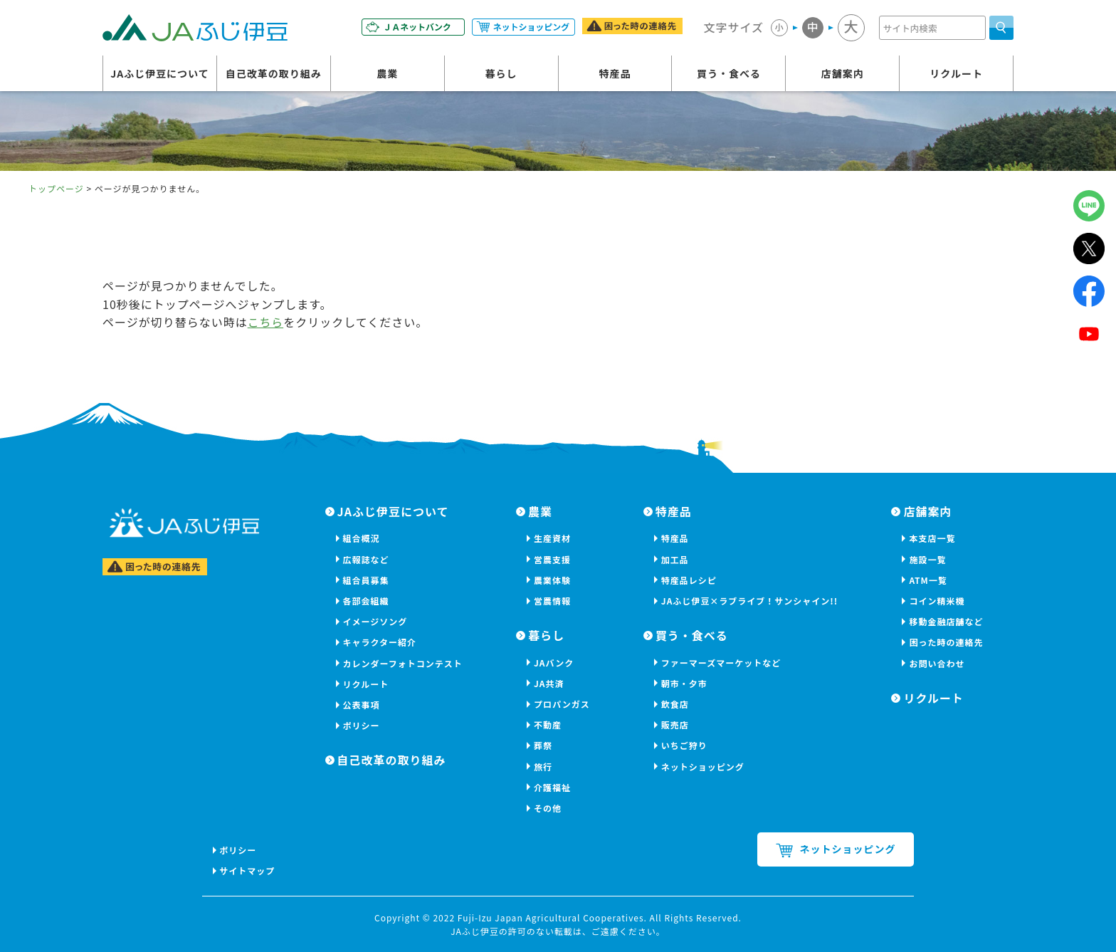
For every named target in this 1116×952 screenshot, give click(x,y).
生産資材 (552, 538)
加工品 (675, 559)
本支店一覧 (932, 538)
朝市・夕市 (684, 683)
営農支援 (552, 559)
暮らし (501, 73)
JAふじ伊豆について (159, 73)
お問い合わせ (936, 663)
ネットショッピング (702, 766)
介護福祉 (552, 787)
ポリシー (361, 725)
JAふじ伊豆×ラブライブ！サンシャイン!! (749, 601)
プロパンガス (562, 704)
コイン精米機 (936, 601)
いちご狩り (684, 745)
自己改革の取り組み (274, 73)
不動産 (548, 724)
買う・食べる (729, 73)
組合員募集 (366, 580)
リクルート (956, 73)
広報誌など (366, 559)
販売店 (675, 724)
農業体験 (552, 580)
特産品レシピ (689, 580)
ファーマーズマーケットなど (721, 663)
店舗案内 (842, 73)
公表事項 (361, 705)
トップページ (56, 188)
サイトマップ (247, 870)
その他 (548, 808)
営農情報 (552, 601)
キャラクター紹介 (380, 642)
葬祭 (543, 745)
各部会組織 (366, 601)
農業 (387, 73)
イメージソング (375, 621)
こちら (266, 321)
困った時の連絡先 (946, 642)
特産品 (615, 73)
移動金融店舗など (946, 621)
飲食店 (675, 704)
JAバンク (554, 663)
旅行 (543, 766)
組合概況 (361, 538)
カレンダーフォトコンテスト (403, 663)
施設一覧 (927, 559)
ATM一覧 (928, 580)
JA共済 (549, 683)
